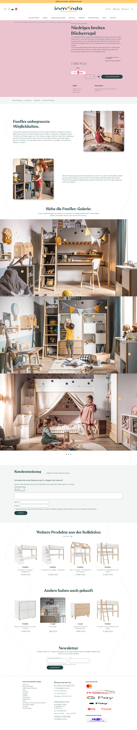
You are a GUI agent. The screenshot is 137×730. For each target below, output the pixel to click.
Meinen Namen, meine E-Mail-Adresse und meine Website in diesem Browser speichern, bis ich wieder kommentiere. (56, 509)
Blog (104, 18)
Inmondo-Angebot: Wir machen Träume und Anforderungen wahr (34, 22)
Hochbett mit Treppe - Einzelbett (53, 570)
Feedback (36, 100)
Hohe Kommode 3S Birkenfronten (80, 627)
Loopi (52, 624)
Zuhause (16, 22)
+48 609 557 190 (61, 711)
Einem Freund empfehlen (113, 61)
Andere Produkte (48, 100)
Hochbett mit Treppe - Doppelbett (25, 570)
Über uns (25, 684)
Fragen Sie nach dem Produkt (111, 58)
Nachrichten (26, 697)
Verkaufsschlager (58, 18)
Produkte (25, 692)
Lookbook (28, 100)
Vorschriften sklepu (28, 704)
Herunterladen (27, 708)
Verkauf (82, 18)
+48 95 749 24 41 (61, 693)
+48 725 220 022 (61, 691)
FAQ (24, 690)
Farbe (78, 68)
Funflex (66, 536)
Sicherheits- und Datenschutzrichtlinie (34, 703)
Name (16, 502)
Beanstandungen (28, 686)
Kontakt (113, 18)
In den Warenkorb (112, 76)
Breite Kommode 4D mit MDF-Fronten (25, 627)
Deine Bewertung (20, 487)
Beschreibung (17, 100)
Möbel (45, 18)
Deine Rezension (20, 491)
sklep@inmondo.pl (63, 688)
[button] (99, 77)
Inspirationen (93, 18)
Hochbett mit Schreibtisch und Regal (108, 570)
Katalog (72, 18)
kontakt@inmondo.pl (60, 719)
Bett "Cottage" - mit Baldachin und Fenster (80, 570)
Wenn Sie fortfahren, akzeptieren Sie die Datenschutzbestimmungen (62, 664)
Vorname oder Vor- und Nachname (54, 657)
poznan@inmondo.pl (60, 704)
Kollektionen (34, 18)
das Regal (52, 626)
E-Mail (16, 506)
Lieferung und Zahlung (30, 688)
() (116, 9)
